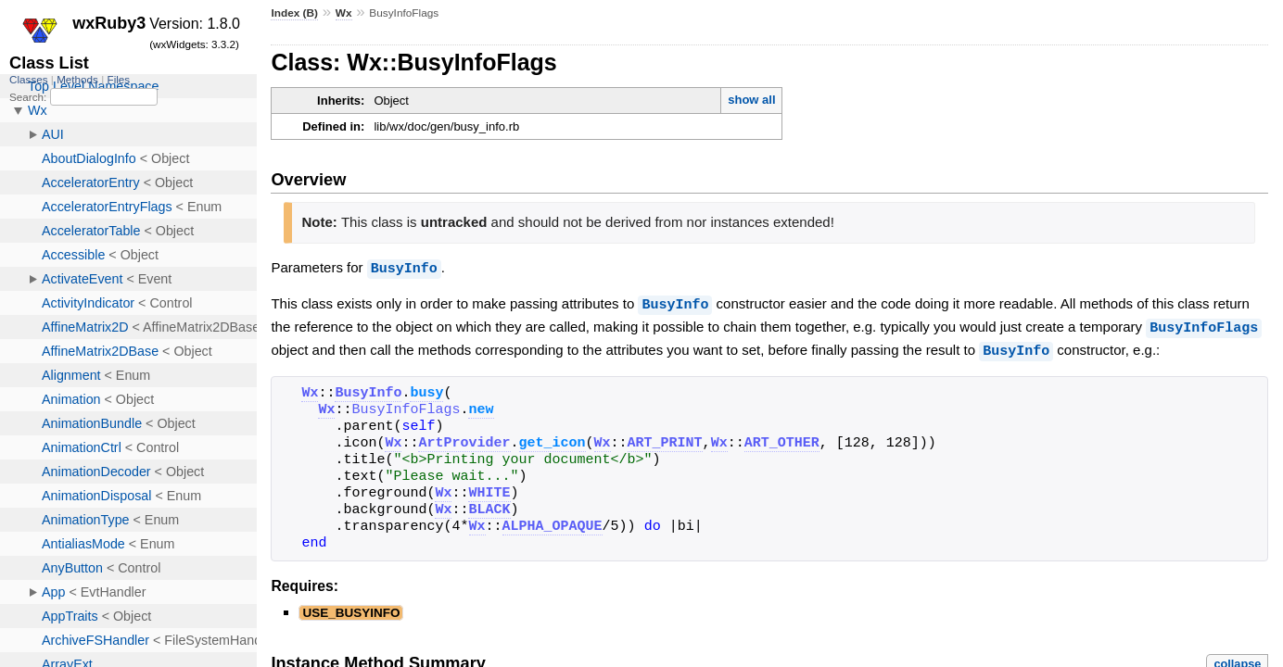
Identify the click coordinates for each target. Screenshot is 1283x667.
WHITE (489, 490)
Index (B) (294, 12)
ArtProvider (464, 440)
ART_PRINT (665, 440)
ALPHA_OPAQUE (552, 523)
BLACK (489, 506)
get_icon (552, 440)
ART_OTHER (781, 440)
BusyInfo (404, 267)
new (480, 406)
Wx (344, 12)
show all (751, 100)
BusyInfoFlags (1204, 325)
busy (426, 390)
